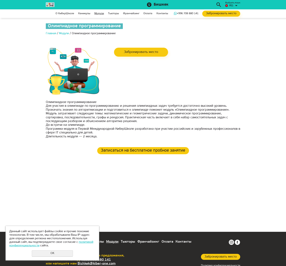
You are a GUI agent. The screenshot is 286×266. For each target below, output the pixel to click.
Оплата (147, 13)
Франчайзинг (131, 13)
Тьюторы (113, 13)
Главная (48, 13)
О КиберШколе (65, 13)
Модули (99, 13)
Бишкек (161, 5)
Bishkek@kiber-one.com (97, 263)
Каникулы (84, 13)
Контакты (162, 13)
